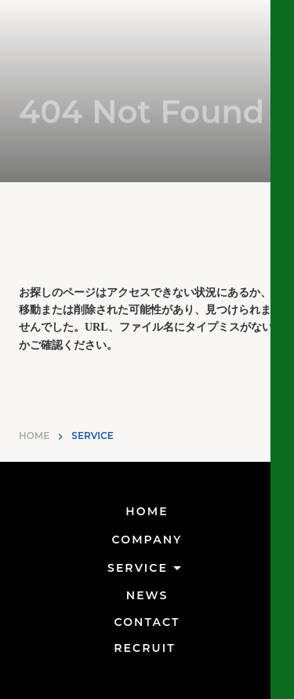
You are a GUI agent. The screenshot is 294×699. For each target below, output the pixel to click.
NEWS (147, 595)
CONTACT (147, 622)
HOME (34, 435)
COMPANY (147, 539)
